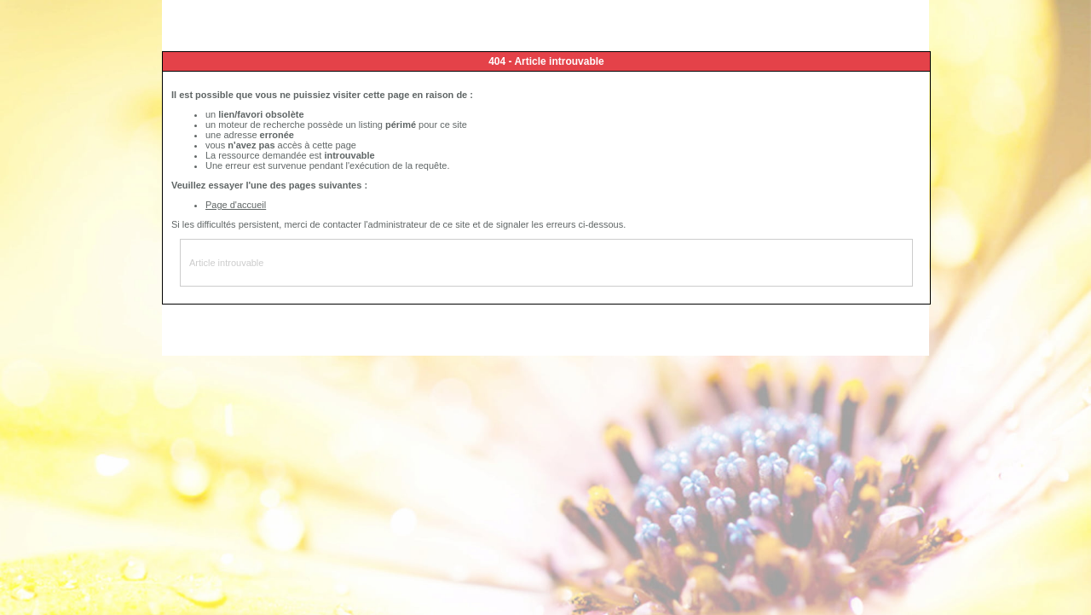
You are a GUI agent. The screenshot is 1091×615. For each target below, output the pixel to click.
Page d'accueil (235, 205)
